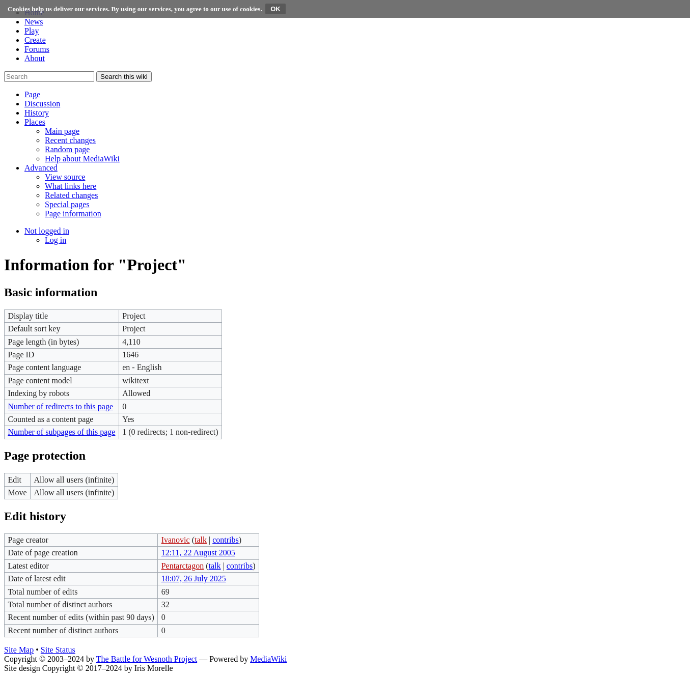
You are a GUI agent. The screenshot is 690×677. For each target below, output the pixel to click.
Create (35, 40)
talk (201, 539)
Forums (36, 49)
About (34, 58)
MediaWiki (268, 659)
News (33, 21)
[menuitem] (62, 131)
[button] (32, 94)
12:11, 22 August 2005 (198, 552)
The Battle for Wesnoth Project (146, 659)
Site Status (58, 649)
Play (31, 30)
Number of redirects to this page (60, 406)
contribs (225, 539)
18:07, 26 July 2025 (193, 578)
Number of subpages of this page (61, 432)
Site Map (19, 649)
